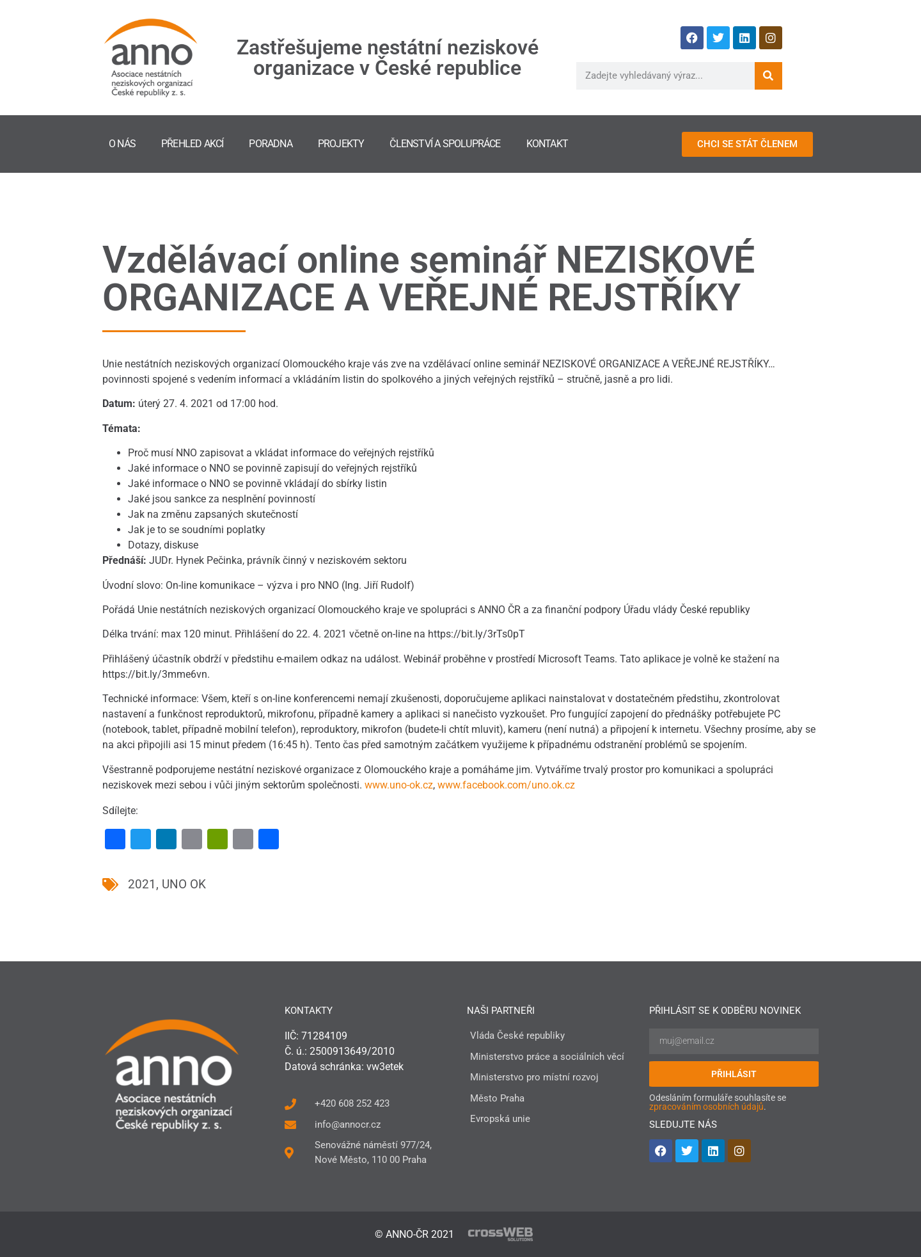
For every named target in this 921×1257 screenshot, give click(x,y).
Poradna (270, 144)
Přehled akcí (192, 144)
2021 (142, 884)
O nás (122, 144)
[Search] (768, 76)
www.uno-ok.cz (399, 785)
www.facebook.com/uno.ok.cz (506, 785)
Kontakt (547, 144)
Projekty (341, 144)
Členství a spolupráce (445, 144)
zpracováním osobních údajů (706, 1106)
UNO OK (184, 884)
